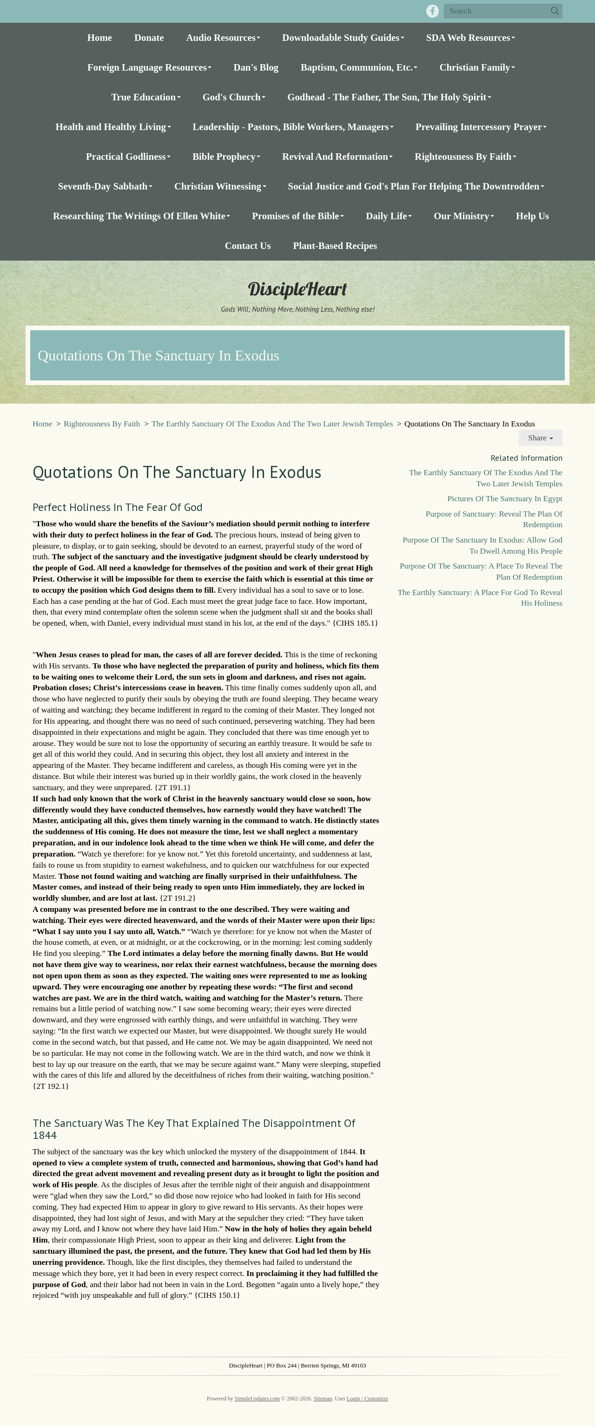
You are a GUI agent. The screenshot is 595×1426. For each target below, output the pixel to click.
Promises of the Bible (295, 215)
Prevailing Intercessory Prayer (479, 126)
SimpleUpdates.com (257, 1398)
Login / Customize (367, 1398)
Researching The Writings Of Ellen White (139, 215)
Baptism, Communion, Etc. (357, 67)
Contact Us (248, 245)
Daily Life (386, 215)
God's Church (232, 97)
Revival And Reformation (335, 156)
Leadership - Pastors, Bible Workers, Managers (291, 126)
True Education (143, 97)
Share (540, 437)
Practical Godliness (126, 156)
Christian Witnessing (217, 186)
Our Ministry (461, 215)
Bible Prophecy (223, 156)
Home (99, 37)
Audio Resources (221, 37)
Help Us (532, 215)
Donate (149, 37)
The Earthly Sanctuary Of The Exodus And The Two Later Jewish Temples (272, 423)
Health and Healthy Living (111, 126)
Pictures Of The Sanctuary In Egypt (504, 498)
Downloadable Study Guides (340, 37)
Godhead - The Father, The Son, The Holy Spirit (386, 97)
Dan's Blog (255, 67)
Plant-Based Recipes (335, 245)
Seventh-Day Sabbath (102, 186)
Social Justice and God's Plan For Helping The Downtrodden (414, 186)
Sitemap (323, 1398)
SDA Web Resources (468, 37)
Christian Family (474, 67)
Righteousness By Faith (463, 156)
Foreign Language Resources (147, 67)
